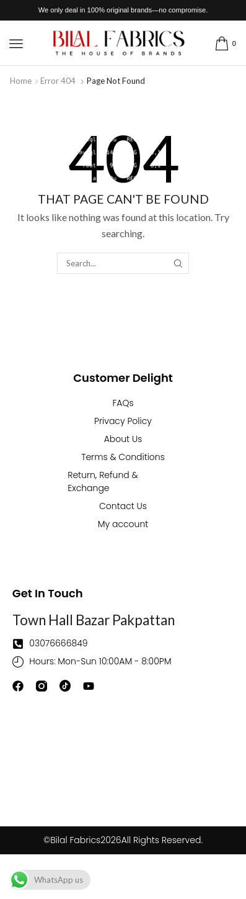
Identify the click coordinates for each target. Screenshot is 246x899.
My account (123, 524)
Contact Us (123, 506)
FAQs (122, 403)
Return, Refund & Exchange (103, 481)
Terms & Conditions (123, 457)
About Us (123, 439)
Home (21, 81)
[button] (16, 43)
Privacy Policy (123, 421)
